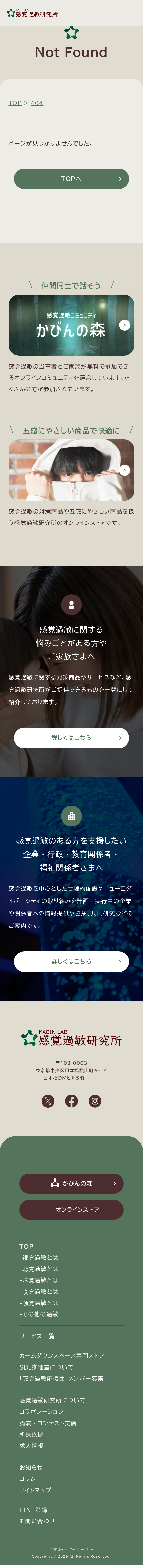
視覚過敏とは (40, 1258)
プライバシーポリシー (80, 1549)
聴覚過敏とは (40, 1269)
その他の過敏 (40, 1314)
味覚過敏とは (40, 1280)
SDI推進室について (46, 1367)
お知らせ (31, 1468)
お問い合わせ (37, 1521)
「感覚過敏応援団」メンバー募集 (61, 1378)
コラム (27, 1479)
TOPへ (71, 179)
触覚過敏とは (40, 1303)
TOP (26, 1246)
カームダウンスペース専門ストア (61, 1356)
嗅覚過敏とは (40, 1292)
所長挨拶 (31, 1434)
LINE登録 (33, 1510)
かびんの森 (77, 1183)
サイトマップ (35, 1490)
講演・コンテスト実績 (48, 1423)
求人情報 (31, 1446)
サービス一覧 (37, 1336)
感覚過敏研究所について (52, 1400)
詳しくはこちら (71, 738)
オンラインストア (77, 1210)
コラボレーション (41, 1412)
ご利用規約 (56, 1549)
